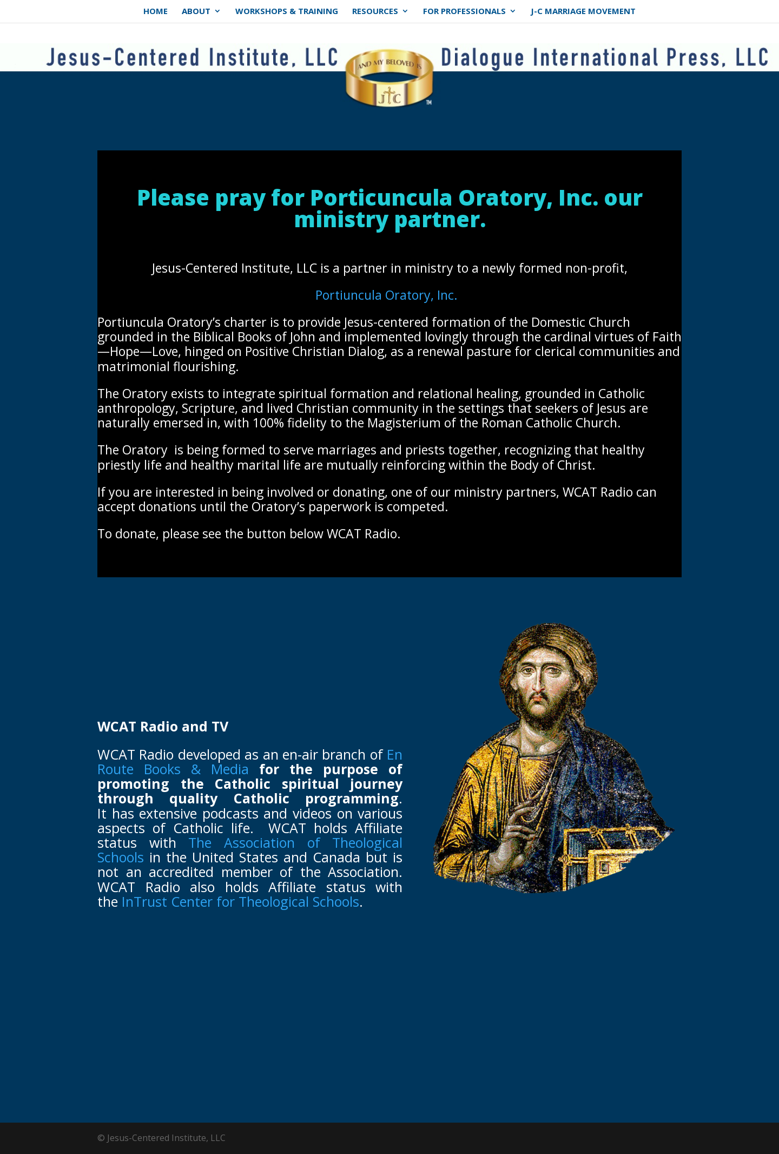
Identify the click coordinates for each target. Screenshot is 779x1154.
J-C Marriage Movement (583, 13)
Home (155, 13)
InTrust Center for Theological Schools (240, 901)
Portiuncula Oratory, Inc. (386, 295)
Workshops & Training (286, 13)
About (196, 13)
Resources (375, 13)
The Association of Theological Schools (249, 849)
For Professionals (464, 13)
